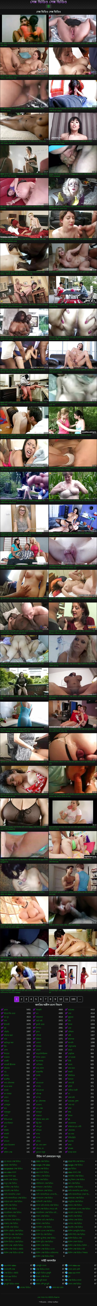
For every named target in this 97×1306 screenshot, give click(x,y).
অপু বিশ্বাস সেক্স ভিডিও (76, 1180)
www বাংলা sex (10, 1176)
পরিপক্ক (38, 1094)
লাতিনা (6, 1101)
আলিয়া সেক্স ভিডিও (75, 1220)
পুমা (5, 1126)
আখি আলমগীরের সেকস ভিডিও (79, 1194)
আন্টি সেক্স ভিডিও (10, 1205)
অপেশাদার (39, 1061)
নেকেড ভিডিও (25, 1287)
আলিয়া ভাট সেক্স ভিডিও (45, 1220)
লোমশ (38, 1050)
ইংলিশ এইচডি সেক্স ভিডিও (13, 1231)
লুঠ (5, 1028)
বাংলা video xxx (74, 1265)
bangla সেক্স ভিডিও (75, 1165)
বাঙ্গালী (6, 1134)
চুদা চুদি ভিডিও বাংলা (11, 1284)
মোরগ (6, 1097)
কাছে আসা (40, 1068)
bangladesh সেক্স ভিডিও (13, 1169)
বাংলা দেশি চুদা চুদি (42, 1284)
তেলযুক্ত (7, 1105)
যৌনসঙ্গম (71, 1130)
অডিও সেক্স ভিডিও (43, 1176)
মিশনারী (7, 1024)
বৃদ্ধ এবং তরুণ (41, 1145)
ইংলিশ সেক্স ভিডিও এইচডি (13, 1249)
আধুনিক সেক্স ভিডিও (75, 1201)
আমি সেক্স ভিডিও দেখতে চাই (46, 1209)
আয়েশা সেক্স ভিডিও (75, 1212)
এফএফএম (40, 1090)
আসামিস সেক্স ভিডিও (44, 1227)
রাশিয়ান (38, 1130)
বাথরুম (70, 1148)
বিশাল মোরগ (40, 1057)
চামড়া (70, 1050)
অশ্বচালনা (39, 1017)
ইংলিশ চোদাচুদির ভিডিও (76, 1231)
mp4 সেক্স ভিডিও (42, 1169)
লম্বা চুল (38, 1126)
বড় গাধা (71, 1134)
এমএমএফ (39, 1083)
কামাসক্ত (71, 1039)
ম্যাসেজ (71, 1141)
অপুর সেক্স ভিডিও (10, 1183)
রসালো (6, 1141)
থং (69, 1094)
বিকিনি (6, 1130)
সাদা (5, 1021)
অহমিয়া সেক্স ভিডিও (75, 1187)
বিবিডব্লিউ (71, 1137)
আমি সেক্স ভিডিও (10, 1209)
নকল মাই (71, 1097)
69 (69, 1119)
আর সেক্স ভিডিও (10, 1216)
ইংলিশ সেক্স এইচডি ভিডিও (13, 1245)
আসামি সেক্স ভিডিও (11, 1227)
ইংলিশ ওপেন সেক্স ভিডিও (45, 1231)
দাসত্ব (38, 1134)
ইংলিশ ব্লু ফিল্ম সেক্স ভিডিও (45, 1238)
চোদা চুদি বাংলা (41, 1280)
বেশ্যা (6, 1050)
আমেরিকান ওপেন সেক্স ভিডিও (79, 1209)
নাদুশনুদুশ (7, 1112)
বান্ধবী (70, 1072)
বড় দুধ (6, 1017)
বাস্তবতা (39, 1116)
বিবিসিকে (71, 1075)
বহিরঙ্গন (7, 1068)
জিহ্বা (6, 1137)
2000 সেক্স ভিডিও (42, 1161)
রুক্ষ (69, 1112)
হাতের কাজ (8, 1086)
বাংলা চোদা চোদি (74, 1269)
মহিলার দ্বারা (8, 1035)
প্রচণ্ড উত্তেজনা (9, 1145)
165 (73, 999)
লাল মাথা (71, 1068)
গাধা (69, 1013)
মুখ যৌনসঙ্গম (40, 1101)
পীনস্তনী (38, 1010)
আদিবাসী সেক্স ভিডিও (44, 1201)
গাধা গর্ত (71, 1105)
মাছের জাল (72, 1152)
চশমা (70, 1108)
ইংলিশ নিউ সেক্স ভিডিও (76, 1234)
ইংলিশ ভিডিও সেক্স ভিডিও (13, 1242)
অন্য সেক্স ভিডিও (42, 1180)
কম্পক (38, 1097)
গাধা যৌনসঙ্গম (9, 1083)
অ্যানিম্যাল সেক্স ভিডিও (44, 1191)
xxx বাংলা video (10, 1265)
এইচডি (6, 1032)
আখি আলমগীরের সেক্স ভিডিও (15, 1198)
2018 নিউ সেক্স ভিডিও (76, 1161)
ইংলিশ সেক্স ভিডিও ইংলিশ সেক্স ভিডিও (79, 1245)
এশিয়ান (70, 1032)
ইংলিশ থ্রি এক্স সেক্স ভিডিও (13, 1234)
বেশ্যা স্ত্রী (71, 1083)
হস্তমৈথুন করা (8, 1043)
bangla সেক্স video (43, 1165)
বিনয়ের (6, 1053)
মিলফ (70, 1024)
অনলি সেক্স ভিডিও (11, 1180)
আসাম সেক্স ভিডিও (75, 1223)
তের (69, 1028)
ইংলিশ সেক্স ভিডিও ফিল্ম (45, 1256)
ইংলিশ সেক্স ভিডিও (43, 1245)
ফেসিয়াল (39, 1064)
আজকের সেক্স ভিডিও (76, 1198)
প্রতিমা (38, 1141)
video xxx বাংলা (74, 1273)
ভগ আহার (7, 1094)
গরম (5, 1039)
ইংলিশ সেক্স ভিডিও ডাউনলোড (47, 1253)
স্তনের (38, 1137)
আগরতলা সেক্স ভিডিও (44, 1198)
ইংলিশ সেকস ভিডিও (75, 1242)
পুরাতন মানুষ (40, 1152)
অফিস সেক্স (8, 1152)
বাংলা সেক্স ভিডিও (74, 1284)
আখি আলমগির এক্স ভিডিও (78, 1191)
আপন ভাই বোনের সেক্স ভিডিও (47, 1205)
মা (36, 1079)
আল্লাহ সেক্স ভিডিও (11, 1223)
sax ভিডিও (72, 1169)
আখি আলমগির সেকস (12, 1194)
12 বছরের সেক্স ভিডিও (12, 1161)
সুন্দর (38, 1032)
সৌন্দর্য (38, 1035)
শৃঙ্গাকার (38, 1046)
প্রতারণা (39, 1105)
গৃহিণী (70, 1086)
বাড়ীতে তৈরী (73, 1090)
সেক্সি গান (7, 1280)
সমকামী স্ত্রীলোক (9, 1064)
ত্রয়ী (69, 1035)
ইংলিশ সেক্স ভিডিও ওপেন (45, 1249)
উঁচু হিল (38, 1123)
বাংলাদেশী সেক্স (9, 1269)
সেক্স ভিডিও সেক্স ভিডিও (48, 2)
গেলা (6, 1116)
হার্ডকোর (71, 1010)
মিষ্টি (69, 1061)
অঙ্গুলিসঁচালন (41, 1053)
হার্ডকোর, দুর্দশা (73, 1101)
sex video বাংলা (10, 1172)
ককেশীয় (7, 1079)
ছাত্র (5, 1108)
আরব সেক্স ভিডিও (42, 1216)
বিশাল (70, 1116)
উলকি (38, 1075)
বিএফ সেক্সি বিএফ (42, 1276)
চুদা (69, 1276)
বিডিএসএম (8, 1119)
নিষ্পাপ (38, 1028)
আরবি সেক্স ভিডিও (75, 1216)
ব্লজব (6, 1010)
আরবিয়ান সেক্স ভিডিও (12, 1220)
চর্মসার (6, 1075)
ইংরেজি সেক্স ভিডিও (75, 1227)
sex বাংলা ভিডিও (42, 1172)
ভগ (37, 1013)
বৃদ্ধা (5, 1148)
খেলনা (38, 1043)
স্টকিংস (38, 1039)
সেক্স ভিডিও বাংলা (42, 1269)
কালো (70, 1064)
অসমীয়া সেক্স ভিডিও (11, 1187)
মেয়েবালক (72, 1123)
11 (66, 999)
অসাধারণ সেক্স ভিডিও (44, 1187)
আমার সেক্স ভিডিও (75, 1205)
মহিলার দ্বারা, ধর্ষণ (42, 1119)
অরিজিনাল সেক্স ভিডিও (44, 1183)
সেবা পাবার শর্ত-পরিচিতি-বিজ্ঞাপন (48, 1297)
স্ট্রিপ (5, 1046)
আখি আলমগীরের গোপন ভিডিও (47, 1194)
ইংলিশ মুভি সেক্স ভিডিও (44, 1242)
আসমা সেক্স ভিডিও (43, 1223)
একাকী (6, 1061)
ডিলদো (70, 1079)
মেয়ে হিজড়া (8, 1123)
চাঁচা (69, 1021)
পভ (5, 1072)
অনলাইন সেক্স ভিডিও (76, 1176)
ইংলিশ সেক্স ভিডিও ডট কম (13, 1253)
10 (60, 999)
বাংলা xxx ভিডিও (10, 1276)
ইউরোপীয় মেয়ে (9, 1013)
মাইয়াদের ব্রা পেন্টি (74, 1126)
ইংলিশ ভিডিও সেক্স (75, 1238)
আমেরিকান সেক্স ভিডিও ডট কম (47, 1212)
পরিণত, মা (40, 1148)
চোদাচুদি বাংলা (41, 1265)
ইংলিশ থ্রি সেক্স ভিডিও (44, 1234)
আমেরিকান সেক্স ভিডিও (12, 1212)
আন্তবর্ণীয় (39, 1072)
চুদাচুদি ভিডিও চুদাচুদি (43, 1273)
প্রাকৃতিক (71, 1053)
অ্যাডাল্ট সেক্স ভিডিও (11, 1191)
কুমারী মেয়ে (40, 1024)
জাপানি (70, 1043)
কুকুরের (70, 1017)
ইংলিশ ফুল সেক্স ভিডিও (12, 1238)
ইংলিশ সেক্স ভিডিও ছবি (76, 1249)
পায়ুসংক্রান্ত (72, 1046)
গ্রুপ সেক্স (39, 1108)
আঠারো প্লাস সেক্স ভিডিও (13, 1201)
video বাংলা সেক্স (74, 1172)
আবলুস (39, 1112)
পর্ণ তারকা (71, 1057)
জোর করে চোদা (58, 1287)
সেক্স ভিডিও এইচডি (11, 1273)
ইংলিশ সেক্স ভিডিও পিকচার (78, 1253)
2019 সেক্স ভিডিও (10, 1165)
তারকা (6, 1090)
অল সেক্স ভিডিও (74, 1183)
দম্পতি (38, 1086)
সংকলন (7, 1057)
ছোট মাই (39, 1021)
